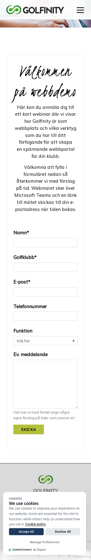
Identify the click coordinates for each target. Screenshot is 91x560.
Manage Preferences (44, 542)
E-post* (21, 282)
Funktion (22, 331)
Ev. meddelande (30, 354)
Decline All (63, 531)
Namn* (21, 233)
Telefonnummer (30, 306)
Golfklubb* (24, 257)
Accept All (26, 531)
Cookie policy (35, 524)
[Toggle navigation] (80, 9)
